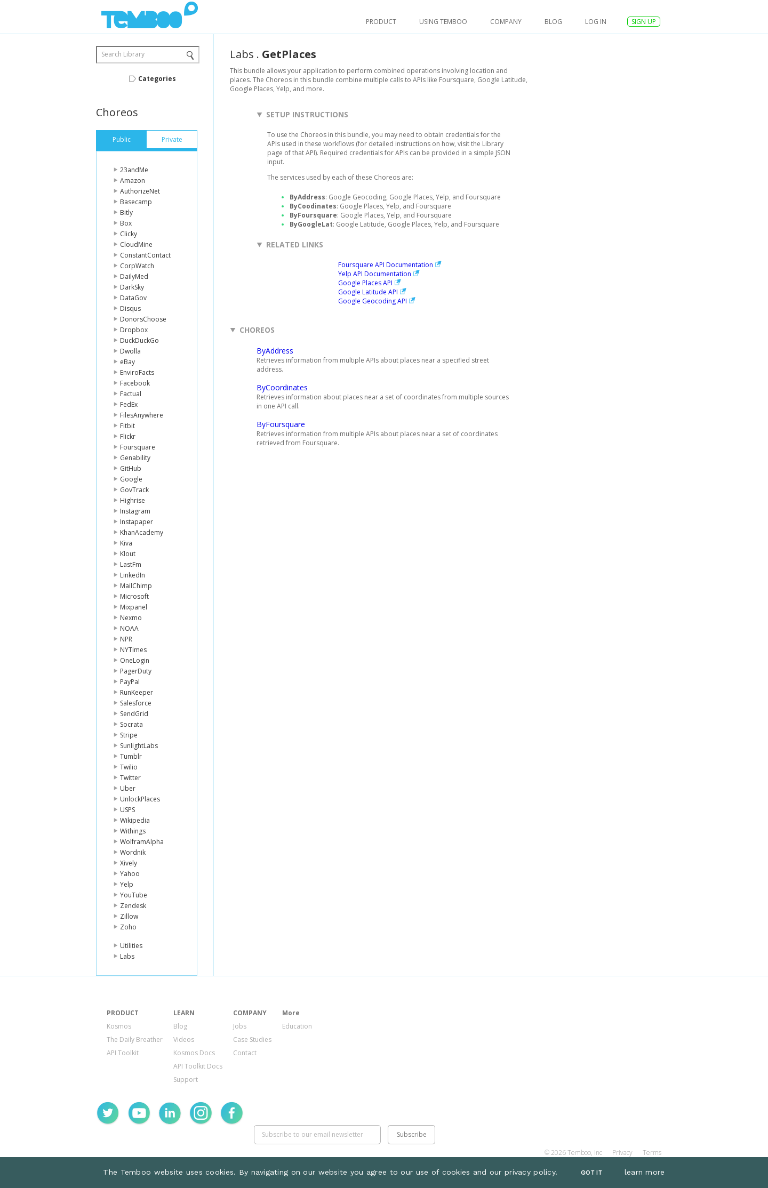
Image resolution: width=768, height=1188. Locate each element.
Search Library (123, 54)
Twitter (130, 777)
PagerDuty (135, 671)
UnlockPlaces (140, 799)
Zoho (128, 927)
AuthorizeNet (140, 191)
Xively (128, 863)
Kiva (126, 543)
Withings (133, 831)
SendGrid (134, 713)
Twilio (129, 767)
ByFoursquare (281, 424)
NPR (126, 639)
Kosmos (119, 1026)
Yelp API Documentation (374, 273)
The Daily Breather (135, 1039)
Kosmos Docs (194, 1052)
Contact (245, 1052)
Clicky (128, 233)
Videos (183, 1039)
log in (595, 21)
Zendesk (133, 905)
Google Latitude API (368, 291)
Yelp (126, 884)
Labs (127, 956)
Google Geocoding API (372, 301)
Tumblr (131, 756)
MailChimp (136, 585)
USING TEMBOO (443, 21)
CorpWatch (137, 265)
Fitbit (127, 425)
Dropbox (134, 329)
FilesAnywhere (141, 415)
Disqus (130, 308)
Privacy (622, 1152)
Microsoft (134, 596)
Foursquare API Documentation (385, 264)
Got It (591, 1172)
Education (297, 1026)
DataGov (133, 297)
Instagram (135, 511)
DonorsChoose (143, 319)
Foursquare (137, 447)
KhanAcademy (141, 532)
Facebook (135, 383)
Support (185, 1079)
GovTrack (134, 489)
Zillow (129, 916)
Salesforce (135, 703)
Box (126, 223)
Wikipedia (135, 820)
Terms (652, 1152)
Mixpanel (133, 607)
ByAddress (275, 351)
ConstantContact (145, 255)
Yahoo (130, 873)
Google (131, 479)
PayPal (130, 681)
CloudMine (136, 244)
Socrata (131, 724)
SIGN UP (643, 21)
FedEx (129, 404)
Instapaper (136, 521)
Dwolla (130, 351)
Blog (553, 21)
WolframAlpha (142, 841)
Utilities (131, 945)
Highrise (132, 500)
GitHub (130, 468)
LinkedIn (132, 575)
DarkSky (132, 287)
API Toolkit (123, 1052)
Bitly (126, 212)
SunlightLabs (139, 745)
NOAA (129, 628)
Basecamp (136, 201)
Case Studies (252, 1039)
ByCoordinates (282, 387)
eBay (127, 361)
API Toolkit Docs (197, 1066)
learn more (645, 1172)
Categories (157, 78)
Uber (127, 788)
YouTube (133, 895)
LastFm (130, 564)
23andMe (134, 169)
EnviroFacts (137, 372)
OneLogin (134, 660)
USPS (127, 809)
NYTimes (133, 649)
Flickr (127, 436)
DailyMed (134, 276)
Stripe (129, 735)
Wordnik (133, 852)
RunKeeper (136, 692)
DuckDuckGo (139, 340)
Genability (135, 457)
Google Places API (365, 282)
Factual (130, 393)
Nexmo (131, 617)
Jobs (239, 1026)
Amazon (132, 180)
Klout (127, 553)
